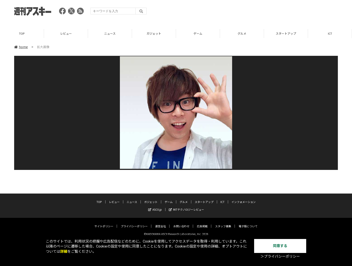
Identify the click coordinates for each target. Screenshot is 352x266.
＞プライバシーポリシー (280, 256)
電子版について (248, 223)
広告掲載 (202, 223)
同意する (280, 246)
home (21, 47)
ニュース (110, 34)
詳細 (63, 251)
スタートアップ (286, 34)
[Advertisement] (256, 12)
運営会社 (160, 223)
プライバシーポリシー (134, 223)
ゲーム (198, 34)
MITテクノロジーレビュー (186, 206)
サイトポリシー (104, 223)
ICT (330, 34)
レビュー (66, 34)
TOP (22, 34)
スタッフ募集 (223, 223)
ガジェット (154, 34)
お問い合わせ (181, 223)
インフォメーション (243, 198)
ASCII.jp (155, 206)
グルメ (242, 34)
